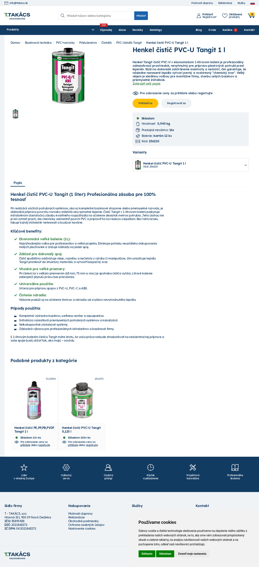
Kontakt (249, 30)
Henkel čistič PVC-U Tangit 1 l (167, 42)
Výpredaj (61, 30)
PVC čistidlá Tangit (129, 42)
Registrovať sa (176, 103)
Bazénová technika (38, 42)
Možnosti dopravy (202, 3)
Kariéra (227, 30)
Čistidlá (106, 42)
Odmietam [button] (165, 553)
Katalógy (111, 30)
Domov (15, 42)
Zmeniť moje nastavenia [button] (192, 553)
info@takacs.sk (16, 3)
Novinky (93, 30)
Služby (241, 3)
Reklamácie (225, 3)
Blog (199, 30)
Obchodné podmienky (83, 523)
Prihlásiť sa (145, 103)
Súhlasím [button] (147, 553)
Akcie (77, 30)
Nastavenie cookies (81, 531)
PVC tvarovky (65, 42)
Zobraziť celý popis (146, 83)
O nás (212, 30)
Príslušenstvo (88, 42)
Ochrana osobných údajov (86, 527)
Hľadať (141, 15)
